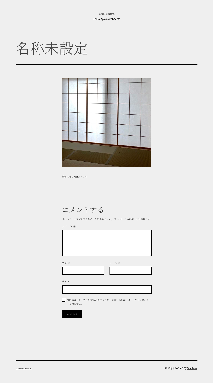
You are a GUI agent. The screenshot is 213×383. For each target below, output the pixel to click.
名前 (66, 263)
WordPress (192, 368)
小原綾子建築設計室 (106, 13)
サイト (66, 281)
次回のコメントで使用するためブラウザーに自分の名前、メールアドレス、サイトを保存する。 (109, 302)
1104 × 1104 (81, 176)
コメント (69, 226)
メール (114, 263)
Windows (72, 176)
